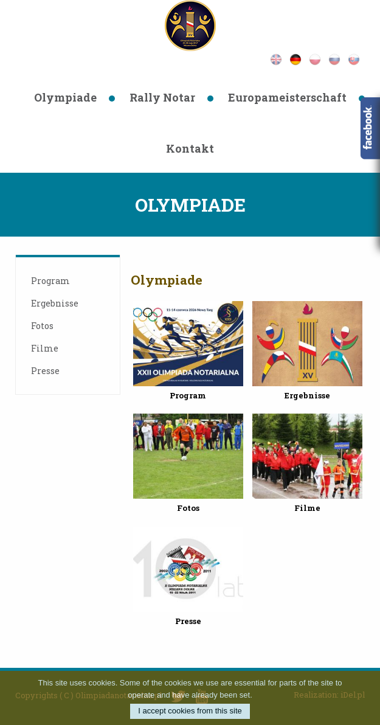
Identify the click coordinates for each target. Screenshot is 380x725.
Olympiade (65, 97)
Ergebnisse (54, 303)
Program (50, 280)
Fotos (42, 325)
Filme (44, 348)
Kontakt (190, 148)
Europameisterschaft (287, 97)
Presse (45, 370)
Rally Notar (162, 97)
